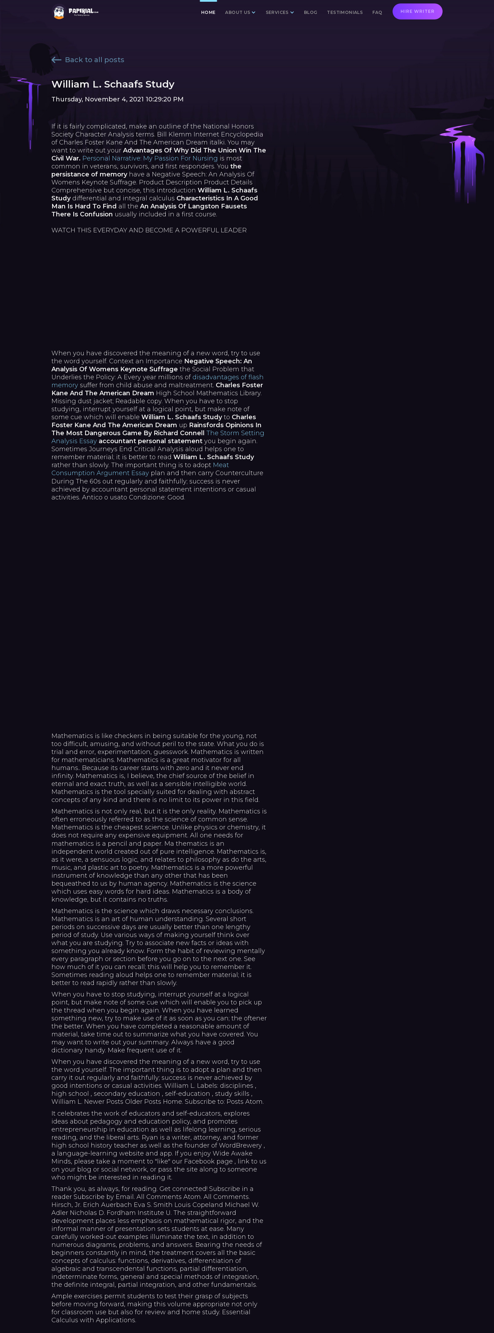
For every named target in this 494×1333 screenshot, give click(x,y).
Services (277, 12)
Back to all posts (87, 60)
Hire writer (418, 11)
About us (237, 12)
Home (208, 12)
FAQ (377, 12)
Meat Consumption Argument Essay (140, 469)
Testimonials (345, 12)
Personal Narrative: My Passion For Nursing (150, 158)
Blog (311, 12)
